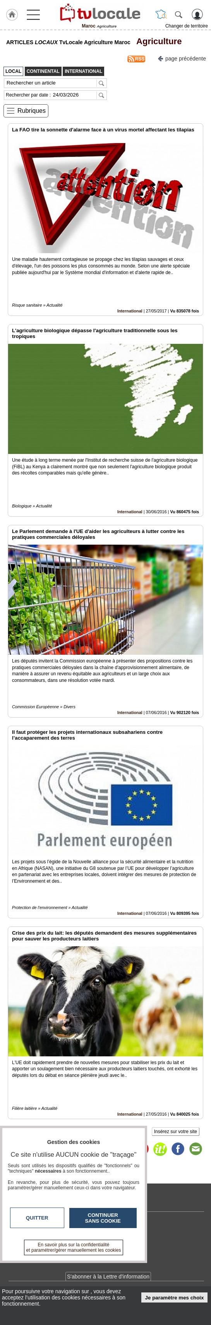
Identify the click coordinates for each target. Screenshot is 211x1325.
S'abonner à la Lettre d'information (108, 1276)
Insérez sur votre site (175, 1131)
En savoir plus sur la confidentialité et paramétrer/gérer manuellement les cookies (73, 1247)
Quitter (37, 1218)
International (129, 311)
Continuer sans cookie (103, 1218)
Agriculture (157, 41)
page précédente (182, 58)
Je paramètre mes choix (174, 1298)
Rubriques (31, 110)
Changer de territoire (186, 26)
